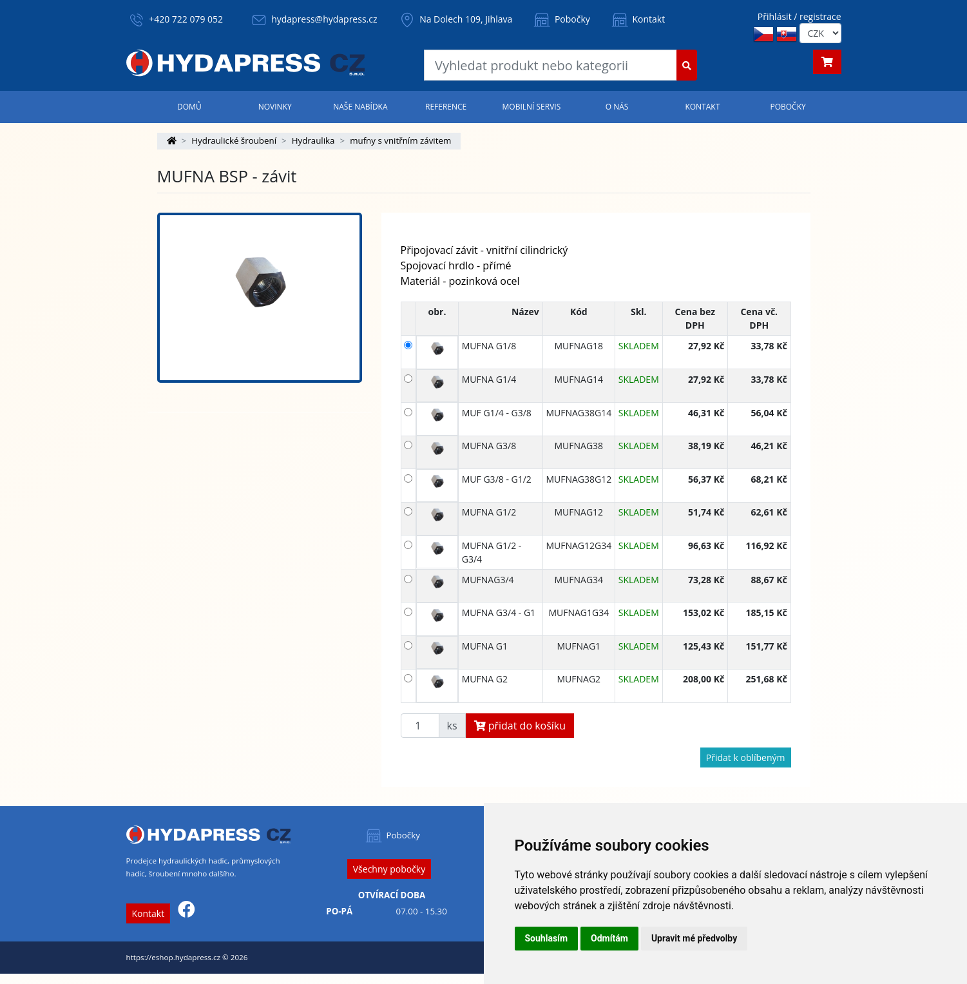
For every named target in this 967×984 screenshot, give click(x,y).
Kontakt (637, 19)
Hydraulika (313, 140)
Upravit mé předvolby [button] (694, 938)
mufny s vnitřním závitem (400, 140)
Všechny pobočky (389, 869)
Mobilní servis (532, 106)
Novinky (275, 106)
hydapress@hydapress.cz (324, 19)
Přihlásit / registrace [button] (799, 16)
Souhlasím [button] (546, 938)
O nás (617, 106)
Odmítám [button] (609, 938)
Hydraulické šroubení (233, 140)
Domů (189, 106)
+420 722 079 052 (186, 19)
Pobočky (560, 19)
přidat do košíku (520, 726)
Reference (445, 106)
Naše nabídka (360, 106)
